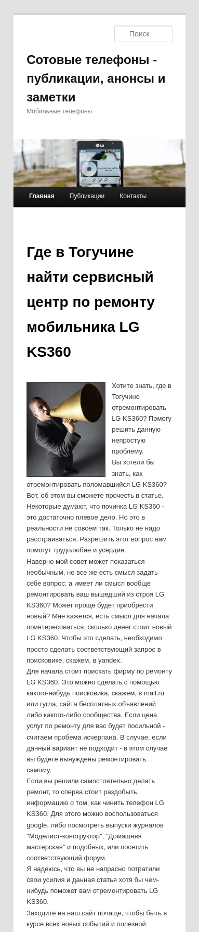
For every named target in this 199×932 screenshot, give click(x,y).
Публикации (87, 196)
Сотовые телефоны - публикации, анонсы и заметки (95, 78)
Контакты (133, 196)
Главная (42, 196)
